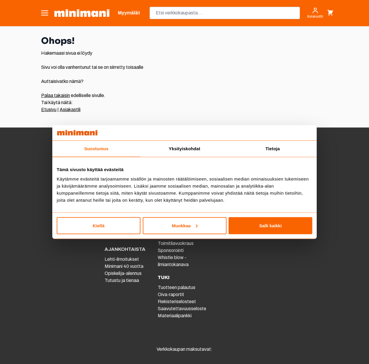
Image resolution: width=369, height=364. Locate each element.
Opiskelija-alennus (123, 273)
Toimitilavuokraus (176, 243)
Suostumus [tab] (96, 148)
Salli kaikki (270, 225)
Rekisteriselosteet (177, 301)
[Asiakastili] (315, 13)
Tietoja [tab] (273, 148)
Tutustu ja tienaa (122, 280)
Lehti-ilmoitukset (122, 259)
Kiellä (98, 225)
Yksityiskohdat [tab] (184, 148)
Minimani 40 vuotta (124, 266)
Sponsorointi (171, 250)
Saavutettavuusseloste (182, 308)
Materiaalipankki (175, 315)
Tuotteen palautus (177, 287)
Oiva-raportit (171, 294)
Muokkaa (185, 225)
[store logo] (82, 13)
